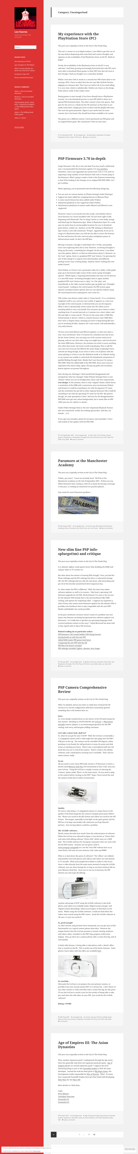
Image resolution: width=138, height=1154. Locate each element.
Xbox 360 (108, 664)
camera (87, 1017)
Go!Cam (98, 722)
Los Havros (21, 31)
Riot (78, 528)
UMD (95, 664)
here (99, 951)
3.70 (98, 435)
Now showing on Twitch (23, 61)
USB (105, 1019)
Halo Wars (62, 1080)
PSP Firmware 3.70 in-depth (82, 158)
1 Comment (63, 1021)
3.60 (94, 435)
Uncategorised (80, 135)
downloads (92, 135)
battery (87, 662)
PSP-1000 (107, 437)
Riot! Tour (83, 528)
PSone (72, 137)
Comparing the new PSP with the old (72, 643)
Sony (79, 137)
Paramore (72, 528)
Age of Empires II (90, 1116)
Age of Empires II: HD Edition (24, 65)
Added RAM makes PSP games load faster (74, 640)
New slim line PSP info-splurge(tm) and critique (79, 551)
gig (94, 526)
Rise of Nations (93, 1074)
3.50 (91, 435)
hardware (100, 662)
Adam (16, 91)
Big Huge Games (101, 1071)
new (112, 662)
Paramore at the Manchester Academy (82, 462)
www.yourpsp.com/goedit (68, 847)
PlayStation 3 (68, 437)
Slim (88, 664)
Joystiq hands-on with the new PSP (72, 637)
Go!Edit (104, 1017)
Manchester (100, 526)
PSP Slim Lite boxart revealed (70, 645)
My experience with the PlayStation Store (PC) (78, 36)
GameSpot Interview (66, 1096)
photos (60, 437)
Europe (93, 1017)
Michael (17, 97)
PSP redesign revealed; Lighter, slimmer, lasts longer (79, 648)
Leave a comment (90, 137)
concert (89, 526)
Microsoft (107, 662)
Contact (23, 118)
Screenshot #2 (63, 1102)
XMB (67, 439)
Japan (110, 1017)
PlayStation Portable (103, 135)
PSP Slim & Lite (98, 437)
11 (89, 1134)
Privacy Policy (19, 127)
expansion (67, 1118)
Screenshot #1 (63, 1099)
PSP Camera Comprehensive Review (82, 689)
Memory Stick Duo (75, 767)
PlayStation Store (64, 137)
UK (99, 1019)
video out (101, 664)
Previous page (54, 1134)
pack (80, 1118)
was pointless (102, 169)
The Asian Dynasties (102, 1118)
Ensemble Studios (90, 1068)
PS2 (73, 664)
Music (109, 435)
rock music (94, 528)
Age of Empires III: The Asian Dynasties (83, 1044)
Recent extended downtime (24, 78)
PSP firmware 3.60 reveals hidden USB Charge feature (79, 634)
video (110, 1019)
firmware (103, 435)
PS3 (88, 437)
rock (88, 528)
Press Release (63, 1094)
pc (83, 1118)
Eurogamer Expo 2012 (22, 74)
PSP (76, 137)
